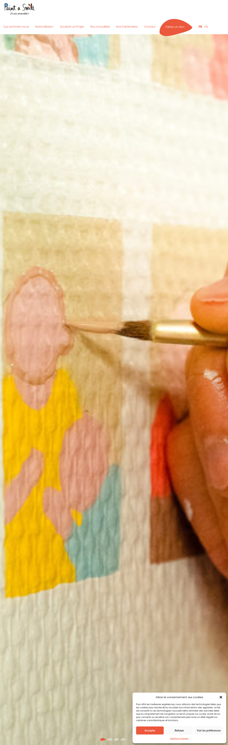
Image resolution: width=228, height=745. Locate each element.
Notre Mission (44, 27)
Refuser (179, 730)
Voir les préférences (209, 730)
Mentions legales (179, 738)
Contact (150, 27)
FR (200, 27)
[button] (221, 697)
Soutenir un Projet (72, 27)
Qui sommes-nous (16, 27)
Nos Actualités (100, 27)
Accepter (149, 730)
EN (206, 27)
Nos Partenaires (127, 27)
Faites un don (175, 27)
